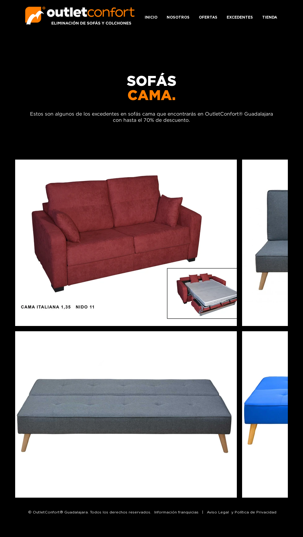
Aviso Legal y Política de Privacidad (241, 512)
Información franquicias (176, 512)
